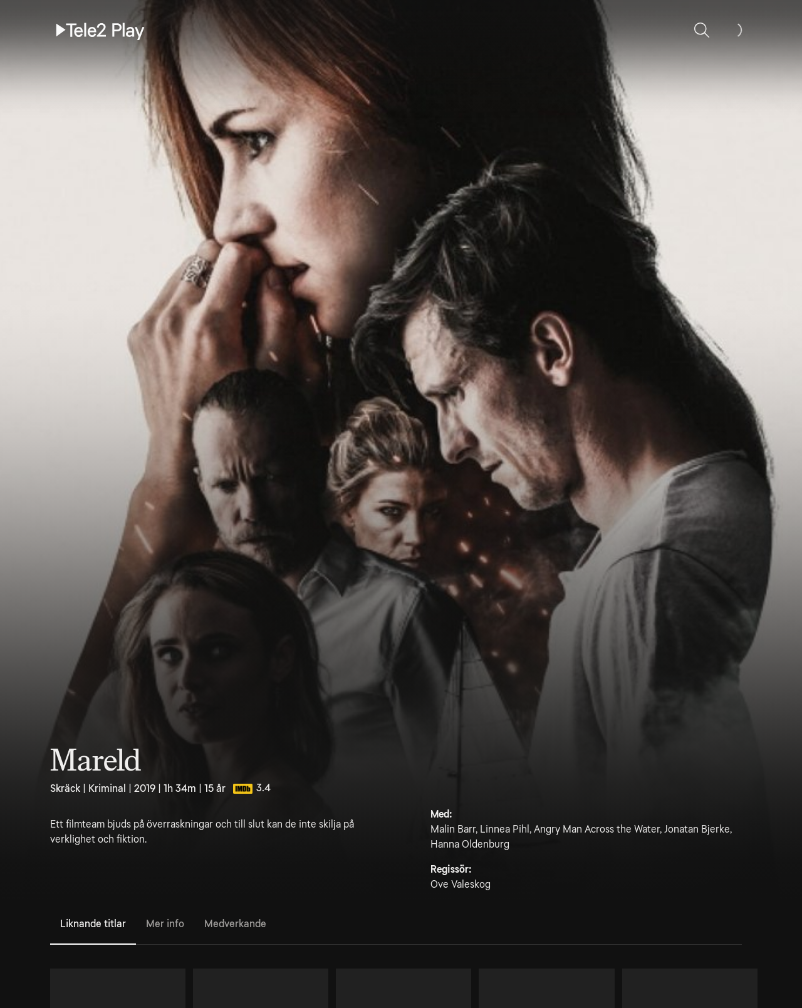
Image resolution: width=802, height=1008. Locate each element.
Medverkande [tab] (235, 924)
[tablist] (396, 924)
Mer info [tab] (165, 924)
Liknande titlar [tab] (93, 924)
